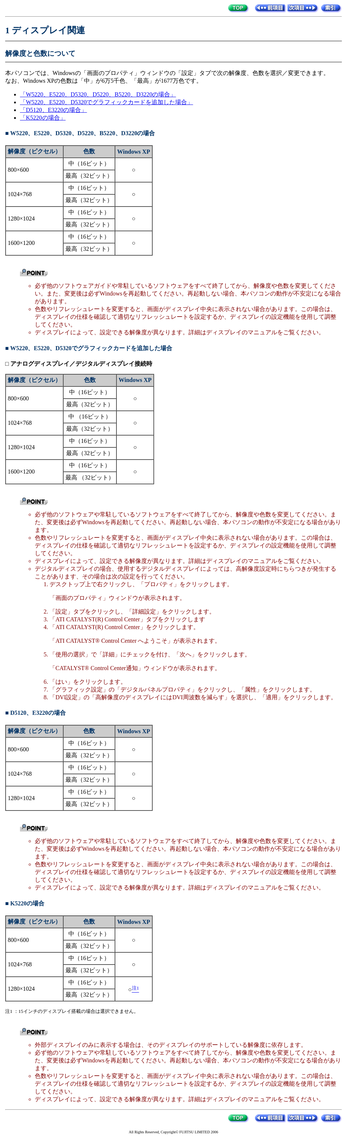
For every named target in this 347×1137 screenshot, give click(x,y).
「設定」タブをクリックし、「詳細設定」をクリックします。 (132, 611)
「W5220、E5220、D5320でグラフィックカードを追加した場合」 (106, 102)
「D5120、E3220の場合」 (53, 110)
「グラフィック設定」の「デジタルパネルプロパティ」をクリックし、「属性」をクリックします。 (183, 689)
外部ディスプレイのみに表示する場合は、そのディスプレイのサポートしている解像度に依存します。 (171, 1045)
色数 (89, 151)
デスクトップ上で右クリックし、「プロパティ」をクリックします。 (141, 584)
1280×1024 (21, 218)
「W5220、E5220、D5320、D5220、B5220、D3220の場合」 (98, 94)
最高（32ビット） (89, 176)
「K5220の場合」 (43, 118)
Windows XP (133, 151)
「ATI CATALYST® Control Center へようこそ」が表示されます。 (135, 641)
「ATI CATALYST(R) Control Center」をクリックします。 (124, 627)
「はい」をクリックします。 (88, 682)
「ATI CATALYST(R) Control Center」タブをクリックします (127, 619)
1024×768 (20, 194)
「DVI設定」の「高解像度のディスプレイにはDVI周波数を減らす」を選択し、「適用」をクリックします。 (193, 697)
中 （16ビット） (89, 416)
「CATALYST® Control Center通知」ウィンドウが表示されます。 (135, 668)
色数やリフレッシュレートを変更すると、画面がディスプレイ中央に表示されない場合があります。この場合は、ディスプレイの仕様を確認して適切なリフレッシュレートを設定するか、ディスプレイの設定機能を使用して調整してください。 (185, 317)
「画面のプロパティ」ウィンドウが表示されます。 (118, 598)
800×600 (18, 170)
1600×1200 (21, 243)
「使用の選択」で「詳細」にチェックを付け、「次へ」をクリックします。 (150, 654)
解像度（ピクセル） (34, 151)
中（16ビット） (89, 163)
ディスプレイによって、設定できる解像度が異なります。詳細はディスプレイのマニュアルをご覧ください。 (179, 332)
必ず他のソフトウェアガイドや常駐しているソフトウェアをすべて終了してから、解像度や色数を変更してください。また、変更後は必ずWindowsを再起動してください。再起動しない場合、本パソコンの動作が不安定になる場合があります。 (188, 293)
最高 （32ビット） (89, 477)
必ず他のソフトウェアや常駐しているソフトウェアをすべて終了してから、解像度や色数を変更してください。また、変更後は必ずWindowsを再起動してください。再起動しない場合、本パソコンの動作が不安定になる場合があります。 (188, 522)
